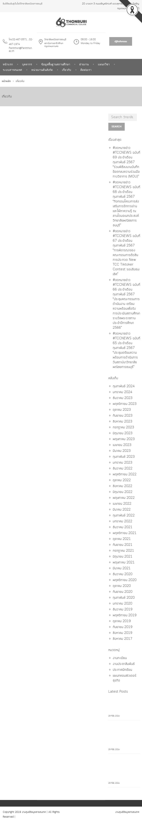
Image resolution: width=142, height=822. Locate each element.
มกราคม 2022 (122, 521)
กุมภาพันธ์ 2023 (124, 456)
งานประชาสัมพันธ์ (124, 664)
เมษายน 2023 (122, 445)
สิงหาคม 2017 (122, 638)
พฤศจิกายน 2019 (124, 615)
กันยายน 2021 (122, 544)
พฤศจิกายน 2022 (124, 474)
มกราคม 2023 (122, 462)
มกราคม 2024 (122, 392)
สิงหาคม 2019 (122, 633)
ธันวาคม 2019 (122, 609)
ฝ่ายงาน (84, 64)
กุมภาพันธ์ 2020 (124, 597)
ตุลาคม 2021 (122, 539)
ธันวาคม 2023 (122, 398)
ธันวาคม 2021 (122, 527)
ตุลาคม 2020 (122, 586)
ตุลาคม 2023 (122, 409)
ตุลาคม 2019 (122, 621)
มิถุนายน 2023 (122, 433)
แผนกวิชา (104, 64)
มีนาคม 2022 (122, 509)
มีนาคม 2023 (122, 451)
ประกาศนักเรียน (122, 669)
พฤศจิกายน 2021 (124, 533)
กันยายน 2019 (122, 627)
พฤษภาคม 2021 (124, 562)
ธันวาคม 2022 (122, 468)
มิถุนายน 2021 (122, 556)
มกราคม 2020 (122, 603)
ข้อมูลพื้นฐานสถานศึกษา (55, 64)
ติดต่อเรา (85, 69)
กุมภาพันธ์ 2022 (124, 515)
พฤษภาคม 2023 (124, 439)
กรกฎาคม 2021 (123, 550)
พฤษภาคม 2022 (124, 498)
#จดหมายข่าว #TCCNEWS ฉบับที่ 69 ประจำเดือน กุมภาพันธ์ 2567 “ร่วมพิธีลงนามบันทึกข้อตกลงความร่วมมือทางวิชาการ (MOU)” (126, 162)
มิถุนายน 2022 (122, 492)
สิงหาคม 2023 (122, 421)
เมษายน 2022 (122, 503)
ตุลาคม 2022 (122, 480)
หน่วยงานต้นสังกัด (42, 69)
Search (116, 126)
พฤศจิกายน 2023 (124, 404)
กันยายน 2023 (122, 415)
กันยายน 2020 (122, 591)
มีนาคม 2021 (122, 568)
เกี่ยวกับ (66, 69)
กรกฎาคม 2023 (123, 427)
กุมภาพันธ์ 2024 (124, 386)
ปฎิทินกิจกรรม (120, 41)
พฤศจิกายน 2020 (124, 580)
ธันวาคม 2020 (122, 574)
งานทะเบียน (120, 658)
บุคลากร (27, 64)
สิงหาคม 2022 (122, 486)
